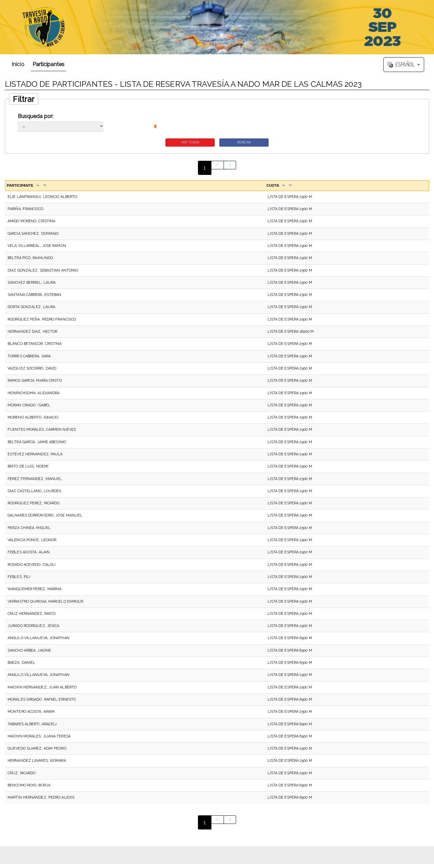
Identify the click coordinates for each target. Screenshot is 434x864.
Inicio (18, 64)
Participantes (48, 64)
